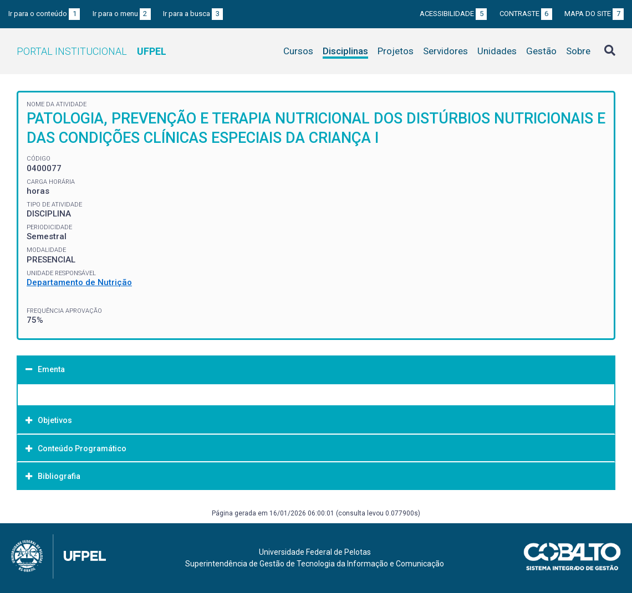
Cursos (298, 50)
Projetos (396, 50)
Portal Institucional (91, 51)
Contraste (526, 13)
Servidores (445, 50)
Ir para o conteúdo (44, 13)
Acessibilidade (453, 13)
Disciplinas (345, 50)
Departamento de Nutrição (79, 282)
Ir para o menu (122, 13)
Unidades (497, 50)
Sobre (578, 50)
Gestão (541, 50)
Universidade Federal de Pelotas (315, 552)
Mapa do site (594, 13)
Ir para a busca (193, 13)
